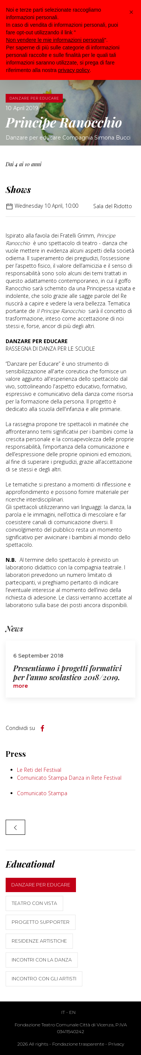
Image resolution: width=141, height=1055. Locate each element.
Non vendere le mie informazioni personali (55, 40)
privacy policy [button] (74, 70)
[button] (131, 12)
